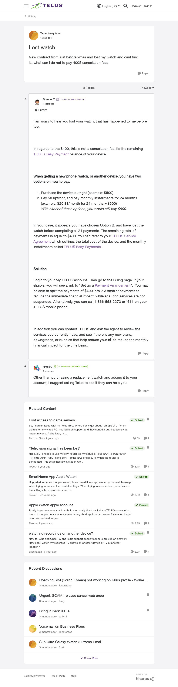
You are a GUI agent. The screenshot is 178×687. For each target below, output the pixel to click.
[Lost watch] (48, 103)
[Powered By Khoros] (145, 678)
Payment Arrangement (112, 285)
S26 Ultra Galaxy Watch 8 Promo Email (70, 642)
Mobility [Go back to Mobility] (30, 16)
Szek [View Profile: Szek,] (61, 647)
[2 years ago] (48, 495)
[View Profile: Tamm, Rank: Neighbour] (33, 35)
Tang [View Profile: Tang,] (61, 600)
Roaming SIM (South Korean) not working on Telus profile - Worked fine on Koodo (92, 580)
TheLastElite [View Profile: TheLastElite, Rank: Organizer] (36, 438)
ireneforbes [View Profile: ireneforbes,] (65, 631)
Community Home (34, 675)
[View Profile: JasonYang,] (32, 582)
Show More (89, 658)
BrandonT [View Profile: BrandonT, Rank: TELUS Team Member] (49, 99)
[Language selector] (108, 6)
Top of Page (58, 675)
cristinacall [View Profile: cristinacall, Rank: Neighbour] (35, 551)
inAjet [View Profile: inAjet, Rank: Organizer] (32, 466)
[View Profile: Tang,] (32, 598)
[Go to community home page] (47, 6)
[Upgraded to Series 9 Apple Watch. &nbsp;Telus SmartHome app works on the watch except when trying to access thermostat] (80, 486)
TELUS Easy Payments (82, 247)
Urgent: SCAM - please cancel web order (71, 595)
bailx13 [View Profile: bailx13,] (63, 616)
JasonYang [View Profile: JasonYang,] (65, 585)
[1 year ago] (51, 438)
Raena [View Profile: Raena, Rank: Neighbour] (33, 523)
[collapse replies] (25, 99)
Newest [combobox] (148, 88)
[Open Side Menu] (26, 6)
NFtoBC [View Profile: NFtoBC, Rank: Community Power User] (47, 366)
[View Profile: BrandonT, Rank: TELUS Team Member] (37, 101)
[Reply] (143, 73)
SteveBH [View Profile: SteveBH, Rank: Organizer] (34, 494)
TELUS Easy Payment (51, 154)
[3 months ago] (47, 585)
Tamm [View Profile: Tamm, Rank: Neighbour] (43, 33)
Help (73, 675)
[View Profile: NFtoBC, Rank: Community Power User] (37, 368)
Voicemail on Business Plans (62, 626)
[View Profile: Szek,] (32, 644)
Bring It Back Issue (54, 611)
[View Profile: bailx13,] (32, 613)
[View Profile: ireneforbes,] (32, 629)
